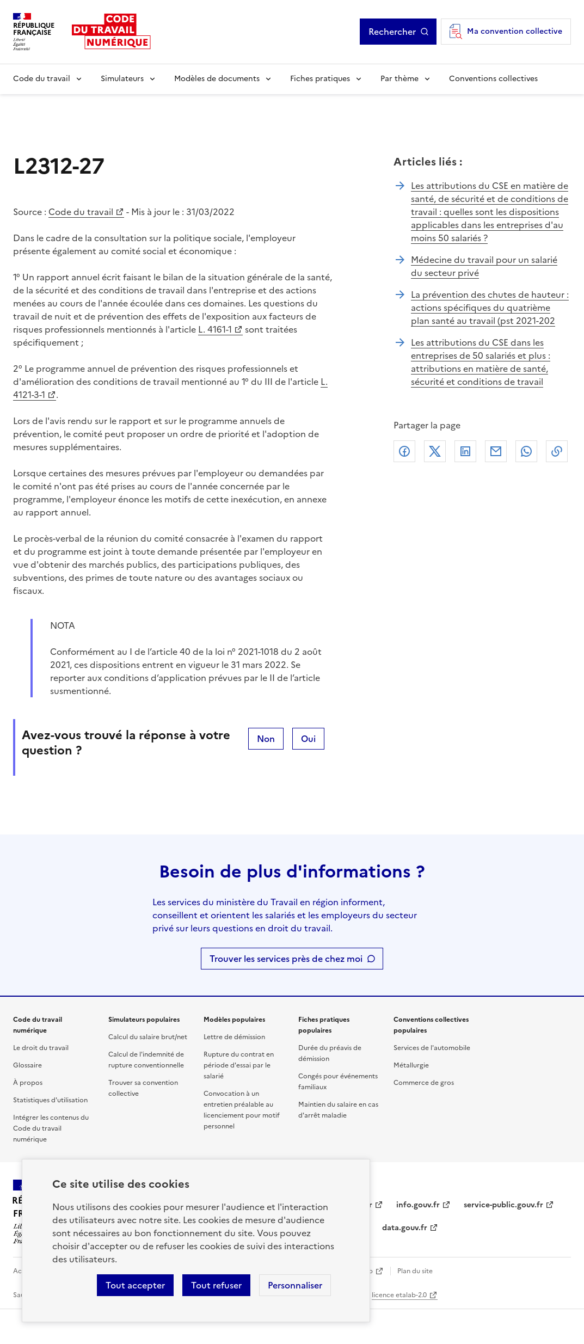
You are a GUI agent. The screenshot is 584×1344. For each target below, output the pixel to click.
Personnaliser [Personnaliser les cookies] (295, 1285)
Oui (308, 738)
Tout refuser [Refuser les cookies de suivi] (216, 1285)
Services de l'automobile (432, 1048)
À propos (27, 1083)
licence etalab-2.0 (399, 1295)
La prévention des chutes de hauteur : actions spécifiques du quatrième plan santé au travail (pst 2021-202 (490, 307)
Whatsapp (526, 451)
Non (266, 738)
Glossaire (27, 1065)
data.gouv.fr (404, 1227)
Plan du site (415, 1271)
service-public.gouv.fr (503, 1205)
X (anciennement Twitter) (435, 451)
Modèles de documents (217, 78)
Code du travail (41, 78)
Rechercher (392, 31)
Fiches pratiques (320, 78)
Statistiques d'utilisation (50, 1100)
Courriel (496, 451)
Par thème (399, 78)
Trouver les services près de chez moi (286, 958)
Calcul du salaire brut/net (147, 1037)
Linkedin (465, 451)
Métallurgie (411, 1065)
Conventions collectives (493, 78)
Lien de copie (557, 451)
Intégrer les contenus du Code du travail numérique (51, 1128)
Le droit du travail (41, 1048)
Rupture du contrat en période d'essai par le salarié (239, 1065)
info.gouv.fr (418, 1205)
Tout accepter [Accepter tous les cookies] (135, 1285)
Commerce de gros (424, 1083)
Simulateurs (122, 78)
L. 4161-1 (215, 329)
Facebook (404, 451)
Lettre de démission (234, 1037)
